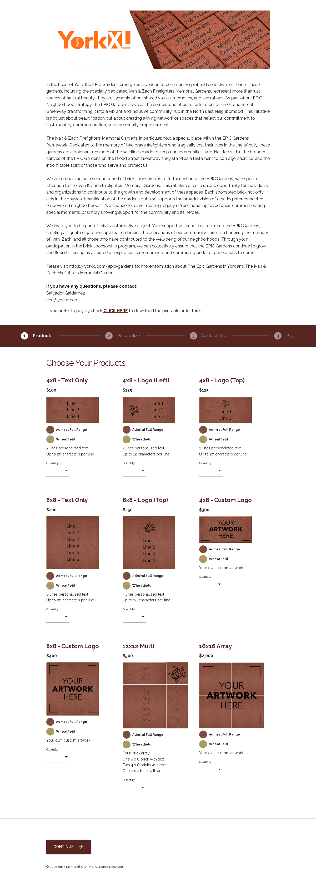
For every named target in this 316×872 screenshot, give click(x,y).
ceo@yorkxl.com (62, 299)
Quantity (52, 463)
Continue (69, 847)
